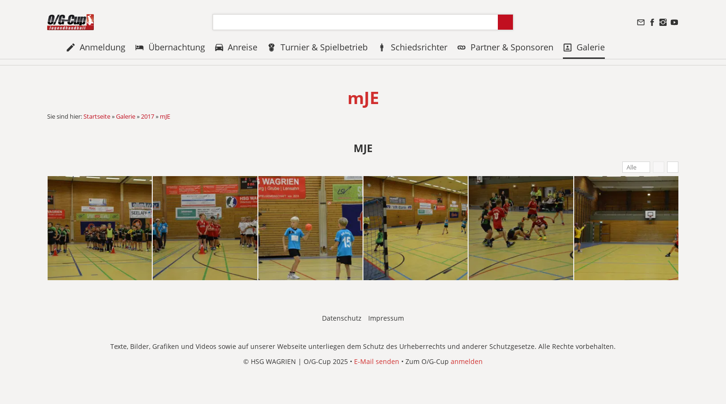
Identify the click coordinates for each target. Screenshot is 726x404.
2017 (147, 116)
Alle (631, 167)
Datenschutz (342, 318)
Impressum (386, 318)
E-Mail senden (376, 361)
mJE (165, 116)
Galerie (125, 116)
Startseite (96, 116)
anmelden (467, 361)
